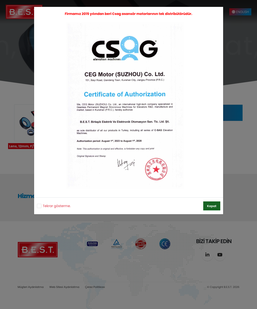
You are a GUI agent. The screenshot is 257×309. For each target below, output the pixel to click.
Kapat (211, 206)
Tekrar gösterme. (57, 206)
